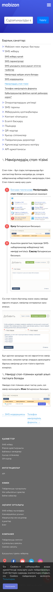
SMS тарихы (12, 107)
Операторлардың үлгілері (20, 102)
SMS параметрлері (14, 61)
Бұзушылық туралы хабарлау (15, 553)
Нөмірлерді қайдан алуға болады (21, 74)
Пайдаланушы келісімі (12, 540)
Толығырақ (9, 579)
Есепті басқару (14, 121)
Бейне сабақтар (9, 496)
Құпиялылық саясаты (12, 543)
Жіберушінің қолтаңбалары (21, 112)
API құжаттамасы (15, 149)
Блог (4, 525)
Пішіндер (10, 126)
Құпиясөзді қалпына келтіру (22, 144)
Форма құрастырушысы (13, 448)
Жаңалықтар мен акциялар (14, 518)
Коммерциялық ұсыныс (13, 514)
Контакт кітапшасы (16, 116)
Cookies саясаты (9, 547)
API (3, 474)
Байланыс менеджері (11, 452)
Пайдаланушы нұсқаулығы (14, 489)
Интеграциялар (11, 468)
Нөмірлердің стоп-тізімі (16, 83)
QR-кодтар (11, 130)
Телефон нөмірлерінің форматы (21, 88)
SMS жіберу (12, 51)
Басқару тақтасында (22, 189)
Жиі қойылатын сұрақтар (13, 492)
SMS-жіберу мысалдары (13, 511)
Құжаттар (6, 521)
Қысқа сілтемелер (15, 135)
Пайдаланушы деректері (20, 140)
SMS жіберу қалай (14, 56)
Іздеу (43, 20)
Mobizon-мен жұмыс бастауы (22, 46)
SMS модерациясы (14, 79)
